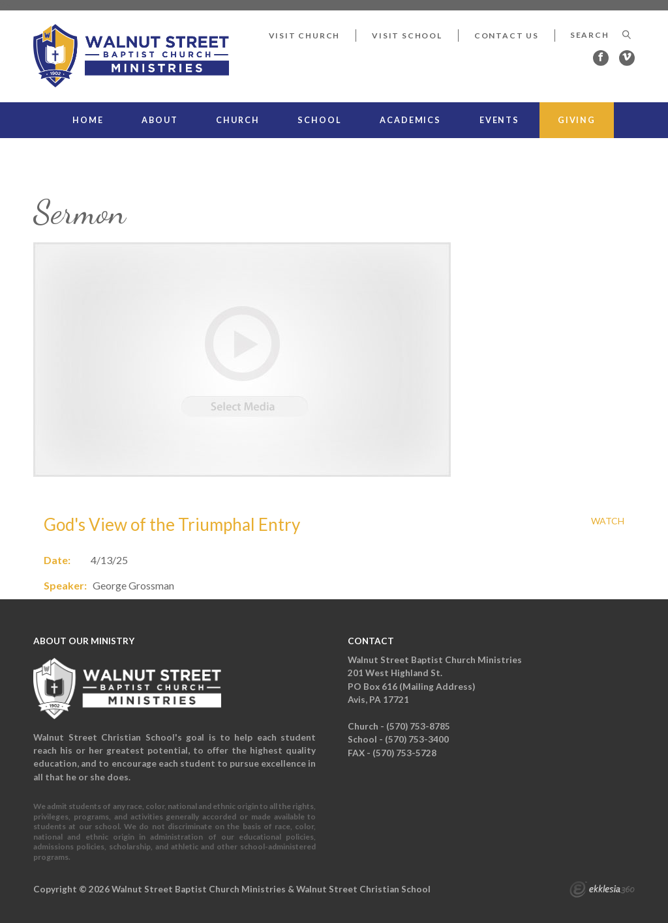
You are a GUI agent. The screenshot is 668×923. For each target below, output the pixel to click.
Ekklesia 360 (602, 891)
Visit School (407, 35)
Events (499, 120)
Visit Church (305, 35)
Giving (577, 120)
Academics (410, 120)
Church (237, 120)
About (159, 120)
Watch (607, 521)
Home (88, 120)
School (319, 120)
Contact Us (506, 35)
